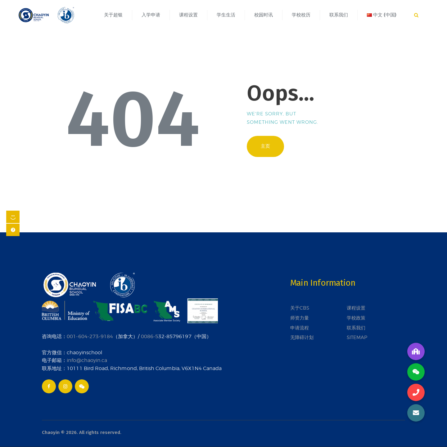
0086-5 (149, 336)
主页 (265, 146)
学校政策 (356, 318)
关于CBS (299, 308)
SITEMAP (357, 337)
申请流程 (299, 328)
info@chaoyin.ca (87, 360)
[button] (416, 413)
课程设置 (356, 308)
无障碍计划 (302, 337)
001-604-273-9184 (90, 336)
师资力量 (299, 318)
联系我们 (356, 328)
